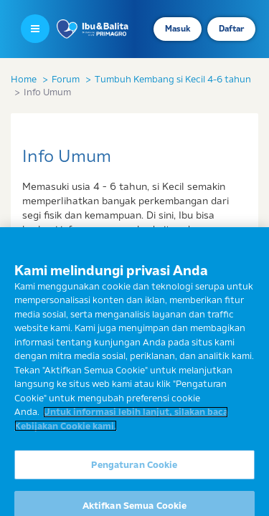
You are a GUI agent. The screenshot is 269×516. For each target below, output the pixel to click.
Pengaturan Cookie (134, 471)
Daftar (231, 29)
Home (24, 79)
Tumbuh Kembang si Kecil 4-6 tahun (173, 79)
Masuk (177, 29)
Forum (66, 79)
